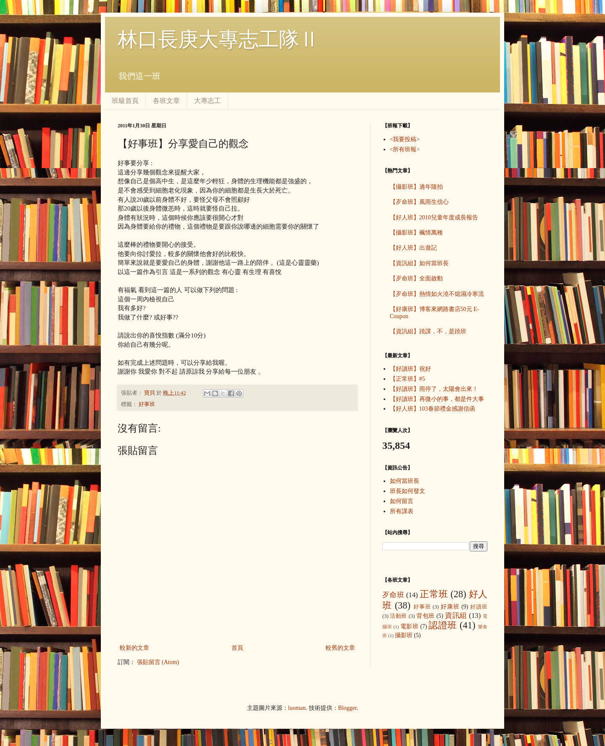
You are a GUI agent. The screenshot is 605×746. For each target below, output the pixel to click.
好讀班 (478, 607)
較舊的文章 (340, 648)
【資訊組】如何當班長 (419, 263)
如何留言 (401, 501)
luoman (297, 708)
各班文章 (166, 100)
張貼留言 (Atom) (158, 662)
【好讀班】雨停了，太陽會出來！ (434, 389)
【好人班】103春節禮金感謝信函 (432, 409)
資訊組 (456, 615)
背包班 (425, 616)
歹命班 (393, 595)
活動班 (398, 616)
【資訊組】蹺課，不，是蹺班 (428, 331)
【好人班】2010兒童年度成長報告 (434, 217)
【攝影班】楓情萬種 (416, 232)
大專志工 (207, 100)
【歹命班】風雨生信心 (419, 202)
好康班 (450, 607)
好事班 (147, 404)
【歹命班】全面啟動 (416, 278)
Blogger (347, 708)
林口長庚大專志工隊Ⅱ (218, 39)
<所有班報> (405, 149)
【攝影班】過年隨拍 (416, 187)
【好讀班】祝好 (410, 369)
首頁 (237, 648)
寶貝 (150, 393)
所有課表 (401, 511)
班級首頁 (125, 100)
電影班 (409, 626)
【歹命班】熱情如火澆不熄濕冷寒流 (437, 294)
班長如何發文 (407, 491)
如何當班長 (404, 481)
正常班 (434, 594)
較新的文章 (134, 648)
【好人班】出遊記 (413, 248)
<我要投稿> (405, 139)
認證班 (443, 625)
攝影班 (404, 635)
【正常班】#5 (407, 379)
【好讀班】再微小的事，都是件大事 (437, 399)
